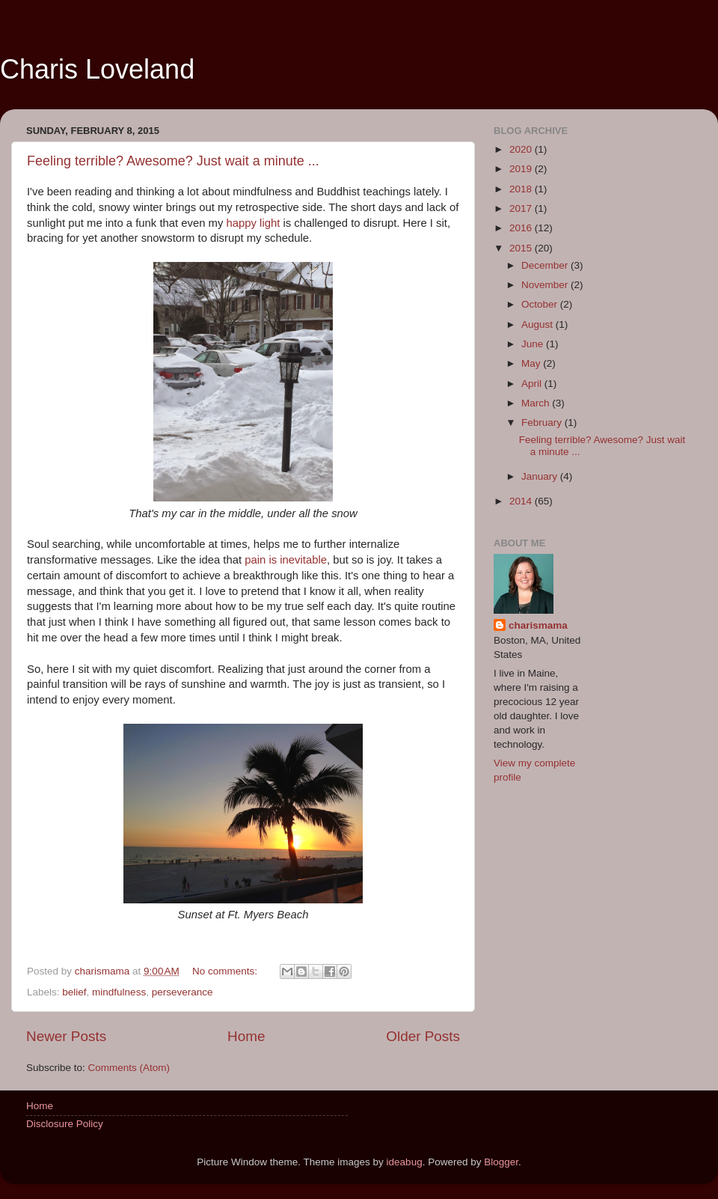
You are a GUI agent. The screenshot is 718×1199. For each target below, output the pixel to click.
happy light (253, 223)
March (536, 403)
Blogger (501, 1162)
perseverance (182, 992)
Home (246, 1036)
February (543, 422)
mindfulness (119, 992)
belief (74, 992)
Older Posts (423, 1036)
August (538, 324)
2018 (522, 189)
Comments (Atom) (129, 1067)
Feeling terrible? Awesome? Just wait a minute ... (173, 160)
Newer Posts (66, 1036)
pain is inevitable (286, 560)
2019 (522, 168)
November (546, 284)
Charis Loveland (97, 69)
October (540, 304)
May (532, 363)
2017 (522, 208)
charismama (538, 625)
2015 (522, 248)
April (532, 383)
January (540, 476)
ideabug (405, 1162)
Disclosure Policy (64, 1123)
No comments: (226, 971)
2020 (522, 149)
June (533, 344)
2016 (522, 228)
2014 (522, 501)
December (546, 265)
